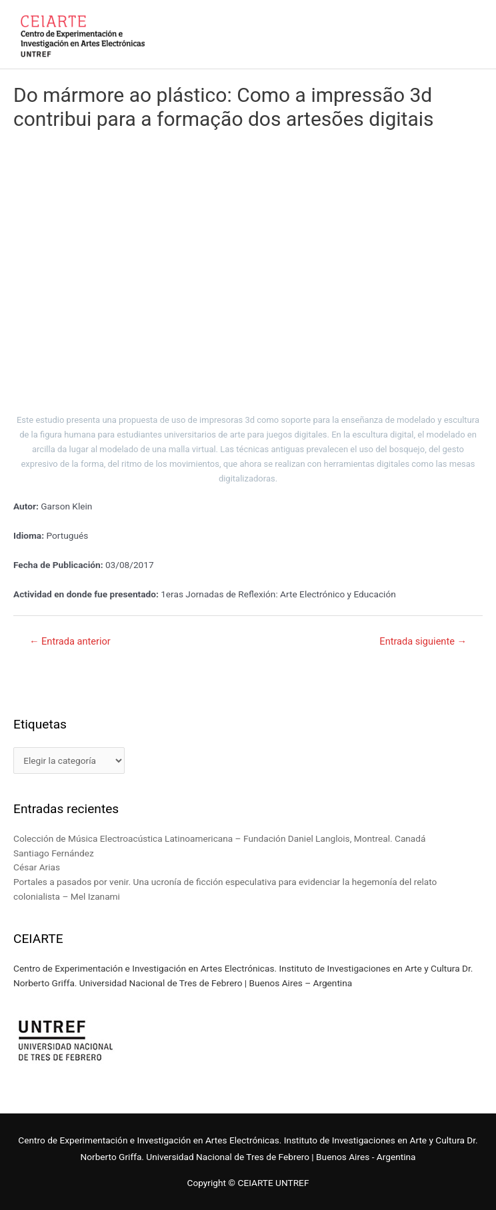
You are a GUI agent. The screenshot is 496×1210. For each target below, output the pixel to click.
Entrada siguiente (423, 641)
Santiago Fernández (53, 853)
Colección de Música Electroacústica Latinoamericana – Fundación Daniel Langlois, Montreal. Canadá (219, 838)
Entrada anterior (70, 641)
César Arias (36, 867)
